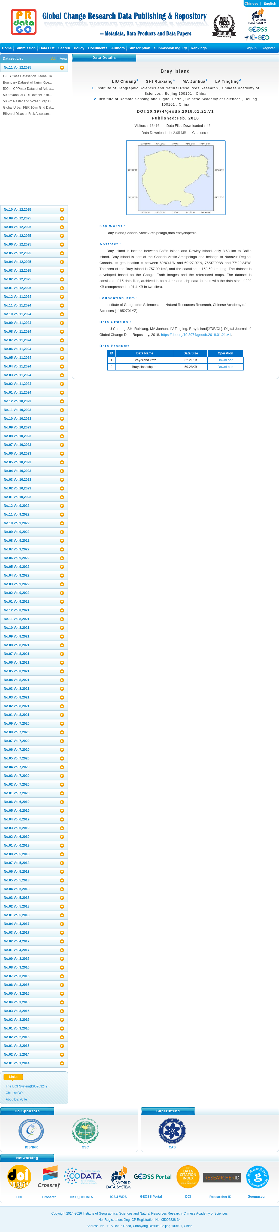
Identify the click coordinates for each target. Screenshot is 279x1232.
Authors (118, 48)
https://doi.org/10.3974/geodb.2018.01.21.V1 (196, 335)
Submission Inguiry (170, 48)
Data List (47, 48)
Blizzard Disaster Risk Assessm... (27, 114)
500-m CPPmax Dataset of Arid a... (28, 89)
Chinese (251, 3)
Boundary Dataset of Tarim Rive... (27, 82)
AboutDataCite (16, 1099)
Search (64, 48)
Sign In (250, 48)
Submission (26, 48)
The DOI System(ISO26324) (26, 1086)
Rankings (199, 48)
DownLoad (225, 360)
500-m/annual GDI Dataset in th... (27, 95)
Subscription (139, 48)
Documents (97, 48)
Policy (79, 48)
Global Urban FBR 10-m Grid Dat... (28, 107)
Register (268, 48)
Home (7, 48)
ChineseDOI (14, 1093)
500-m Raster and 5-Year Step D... (28, 101)
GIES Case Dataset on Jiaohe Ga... (28, 76)
